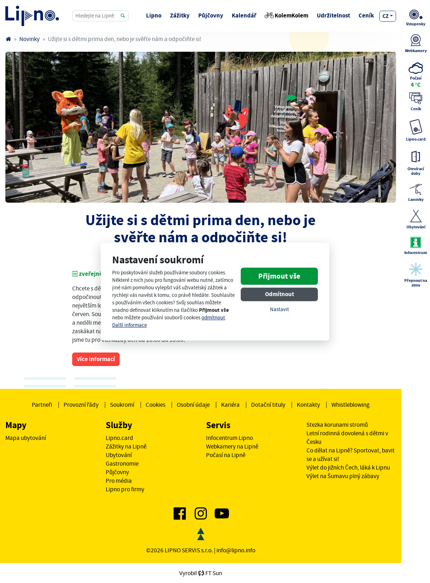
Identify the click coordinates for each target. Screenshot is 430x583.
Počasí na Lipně (225, 455)
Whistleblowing (350, 405)
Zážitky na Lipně (126, 446)
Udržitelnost (333, 15)
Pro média (119, 481)
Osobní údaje (193, 405)
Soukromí (122, 405)
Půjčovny (210, 15)
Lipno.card (119, 438)
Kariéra (230, 405)
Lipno (153, 15)
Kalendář (244, 15)
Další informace (129, 325)
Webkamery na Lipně (232, 446)
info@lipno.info (235, 550)
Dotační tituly (268, 405)
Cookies (155, 405)
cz (385, 16)
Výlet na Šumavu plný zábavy (342, 476)
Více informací (96, 359)
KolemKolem (286, 15)
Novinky (29, 39)
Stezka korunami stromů (337, 425)
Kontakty (308, 405)
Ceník (366, 15)
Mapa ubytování (25, 438)
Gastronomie (122, 463)
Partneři (42, 405)
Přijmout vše (279, 277)
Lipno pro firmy (125, 489)
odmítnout (213, 317)
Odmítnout (279, 294)
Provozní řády (81, 405)
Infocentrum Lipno (229, 438)
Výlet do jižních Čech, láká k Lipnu (348, 467)
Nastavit (279, 309)
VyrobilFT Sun (200, 573)
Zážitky (180, 15)
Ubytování (119, 455)
